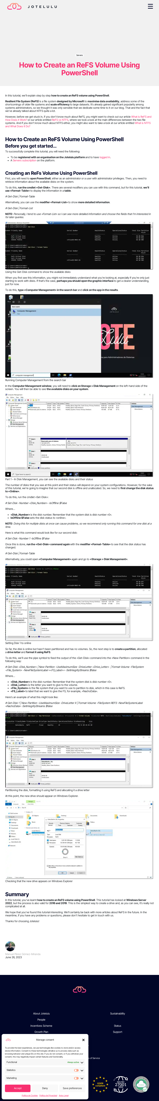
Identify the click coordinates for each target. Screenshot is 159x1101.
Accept (18, 1088)
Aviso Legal (63, 1095)
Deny (45, 1088)
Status (117, 1025)
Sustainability (117, 1013)
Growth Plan (41, 1031)
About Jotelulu (41, 1013)
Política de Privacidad (48, 1095)
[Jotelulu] (79, 989)
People (41, 1019)
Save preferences (72, 1088)
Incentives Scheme (41, 1025)
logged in (105, 157)
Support (117, 1031)
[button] (83, 1039)
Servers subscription (24, 160)
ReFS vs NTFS (60, 119)
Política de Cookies (30, 1095)
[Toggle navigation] (150, 6)
